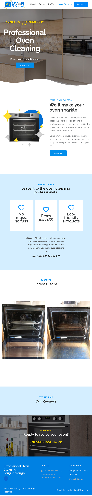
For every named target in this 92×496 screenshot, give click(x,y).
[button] (81, 4)
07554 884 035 (65, 4)
